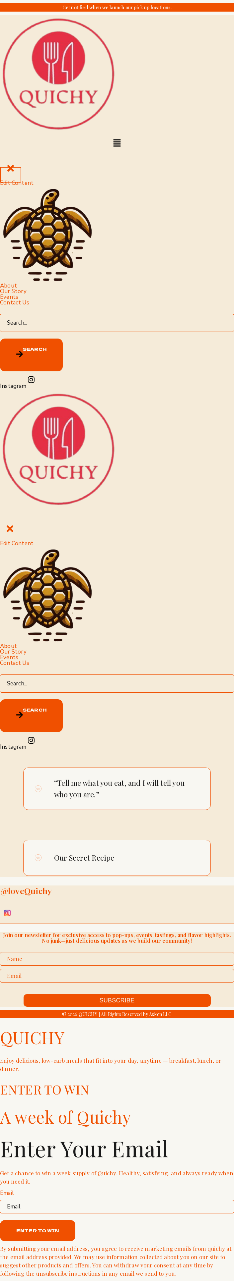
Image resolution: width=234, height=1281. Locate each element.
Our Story (13, 291)
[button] (116, 143)
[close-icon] (10, 175)
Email (7, 1193)
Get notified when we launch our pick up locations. (117, 7)
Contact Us (14, 302)
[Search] (31, 355)
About (8, 286)
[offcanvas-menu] (117, 156)
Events (9, 297)
